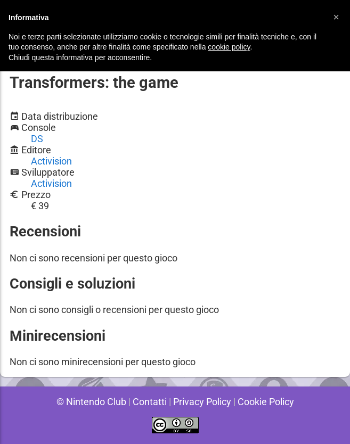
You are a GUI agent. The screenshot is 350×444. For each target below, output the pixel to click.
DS (37, 138)
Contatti (149, 401)
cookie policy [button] (229, 47)
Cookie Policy (267, 401)
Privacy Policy (202, 401)
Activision (51, 161)
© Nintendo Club (89, 401)
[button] (336, 17)
